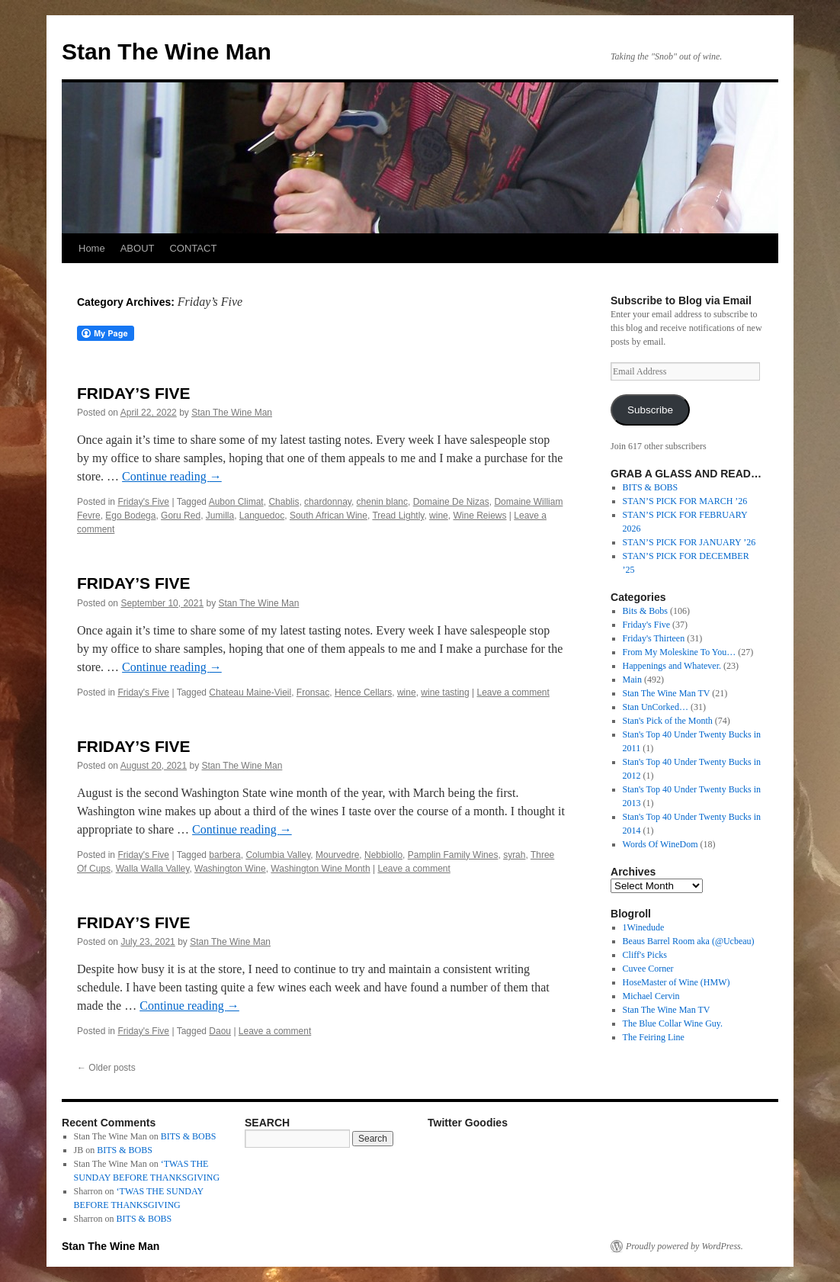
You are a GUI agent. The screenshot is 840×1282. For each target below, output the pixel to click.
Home (92, 248)
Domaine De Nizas (451, 501)
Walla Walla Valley (153, 868)
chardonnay (327, 501)
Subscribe (650, 410)
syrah (514, 855)
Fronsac (313, 692)
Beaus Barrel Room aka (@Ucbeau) (689, 941)
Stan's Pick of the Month (668, 720)
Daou (220, 1031)
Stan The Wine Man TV (666, 693)
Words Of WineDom (660, 844)
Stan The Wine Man (166, 51)
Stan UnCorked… (655, 707)
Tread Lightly (398, 515)
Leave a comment (512, 692)
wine (438, 515)
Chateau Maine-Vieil (250, 692)
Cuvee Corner (648, 968)
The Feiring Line (654, 1037)
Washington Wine (230, 868)
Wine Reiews (479, 515)
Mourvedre (337, 855)
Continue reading (172, 476)
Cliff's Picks (645, 954)
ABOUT (137, 248)
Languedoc (261, 515)
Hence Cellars (363, 692)
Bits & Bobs (645, 611)
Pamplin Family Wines (453, 855)
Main (632, 679)
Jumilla (220, 515)
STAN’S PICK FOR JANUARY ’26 (689, 542)
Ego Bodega (130, 515)
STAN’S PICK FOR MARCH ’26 (685, 501)
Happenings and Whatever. (672, 665)
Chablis (283, 501)
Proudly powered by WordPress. (684, 1246)
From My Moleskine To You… (679, 652)
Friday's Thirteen (654, 638)
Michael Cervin (651, 996)
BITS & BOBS (650, 487)
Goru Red (180, 515)
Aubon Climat (236, 501)
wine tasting (445, 692)
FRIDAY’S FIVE (134, 393)
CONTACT (192, 248)
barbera (224, 855)
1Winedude (644, 927)
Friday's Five (143, 501)
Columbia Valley (277, 855)
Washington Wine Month (320, 868)
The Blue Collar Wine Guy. (673, 1023)
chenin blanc (382, 501)
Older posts (106, 1067)
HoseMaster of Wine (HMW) (676, 982)
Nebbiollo (383, 855)
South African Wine (328, 515)
